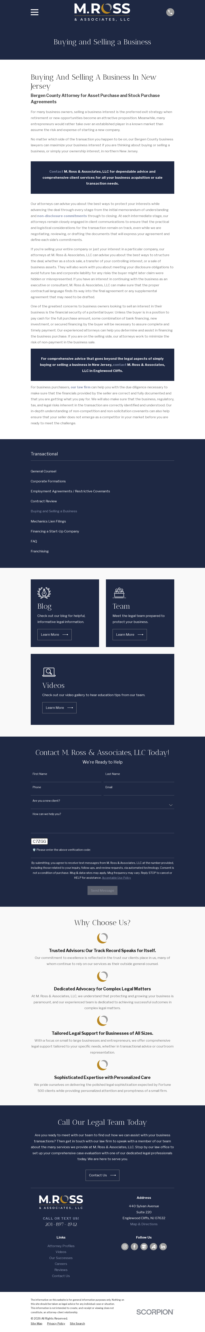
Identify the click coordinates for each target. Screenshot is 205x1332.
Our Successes (61, 1258)
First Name (40, 774)
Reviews (61, 1270)
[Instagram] (125, 1247)
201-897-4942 (61, 1224)
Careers (61, 1264)
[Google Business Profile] (144, 1247)
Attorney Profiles (61, 1246)
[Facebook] (134, 1247)
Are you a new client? (46, 800)
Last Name (112, 774)
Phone (37, 787)
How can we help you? (47, 814)
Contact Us (61, 1276)
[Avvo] (153, 1247)
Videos (61, 1252)
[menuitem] (102, 471)
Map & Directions (144, 1224)
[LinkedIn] (163, 1247)
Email (108, 787)
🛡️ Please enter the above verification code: (62, 849)
